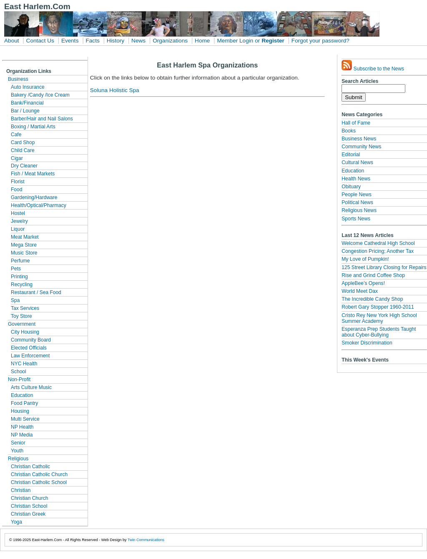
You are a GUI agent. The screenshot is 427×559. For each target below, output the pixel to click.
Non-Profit (19, 379)
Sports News (356, 219)
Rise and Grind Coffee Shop (373, 275)
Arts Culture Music (31, 387)
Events (70, 40)
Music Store (24, 253)
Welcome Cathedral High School (378, 243)
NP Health (22, 427)
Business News (359, 139)
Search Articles (360, 81)
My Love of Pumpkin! (365, 259)
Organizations (170, 40)
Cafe (16, 134)
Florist (18, 182)
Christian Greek (28, 514)
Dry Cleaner (24, 166)
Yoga (16, 522)
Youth (17, 451)
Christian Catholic (30, 466)
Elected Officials (29, 348)
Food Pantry (24, 403)
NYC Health (24, 364)
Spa (15, 300)
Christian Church (29, 498)
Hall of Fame (356, 123)
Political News (357, 202)
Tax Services (25, 308)
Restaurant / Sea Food (36, 292)
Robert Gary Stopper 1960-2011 (378, 307)
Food (16, 189)
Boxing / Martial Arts (33, 127)
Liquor (18, 229)
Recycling (22, 284)
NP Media (22, 435)
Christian (20, 490)
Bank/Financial (27, 103)
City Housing (25, 332)
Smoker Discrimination (367, 343)
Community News (361, 147)
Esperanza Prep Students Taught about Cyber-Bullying (379, 332)
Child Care (23, 150)
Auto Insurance (28, 87)
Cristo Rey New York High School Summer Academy (379, 318)
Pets (16, 269)
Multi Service (25, 419)
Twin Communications (146, 540)
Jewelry (19, 221)
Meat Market (25, 237)
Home (202, 40)
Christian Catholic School (39, 482)
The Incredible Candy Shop (372, 299)
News (138, 40)
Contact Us (40, 40)
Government (21, 324)
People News (357, 194)
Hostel (18, 213)
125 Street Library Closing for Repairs (384, 267)
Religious (18, 459)
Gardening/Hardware (34, 197)
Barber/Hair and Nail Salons (42, 119)
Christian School (29, 506)
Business (18, 79)
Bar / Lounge (25, 111)
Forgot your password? (320, 40)
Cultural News (357, 162)
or (257, 40)
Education (22, 395)
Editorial (351, 154)
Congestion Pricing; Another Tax (378, 251)
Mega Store (24, 245)
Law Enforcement (30, 356)
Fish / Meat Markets (33, 174)
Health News (356, 179)
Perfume (20, 261)
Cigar (17, 158)
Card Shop (23, 142)
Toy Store (21, 316)
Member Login (235, 40)
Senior (18, 443)
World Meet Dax (360, 291)
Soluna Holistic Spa (114, 90)
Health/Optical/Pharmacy (38, 205)
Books (349, 131)
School (18, 371)
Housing (20, 411)
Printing (19, 277)
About (11, 40)
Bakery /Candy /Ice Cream (40, 95)
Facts (92, 40)
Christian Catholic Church (39, 474)
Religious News (359, 210)
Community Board (31, 340)
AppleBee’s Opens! (363, 283)
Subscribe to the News (373, 66)
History (115, 40)
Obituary (351, 187)
